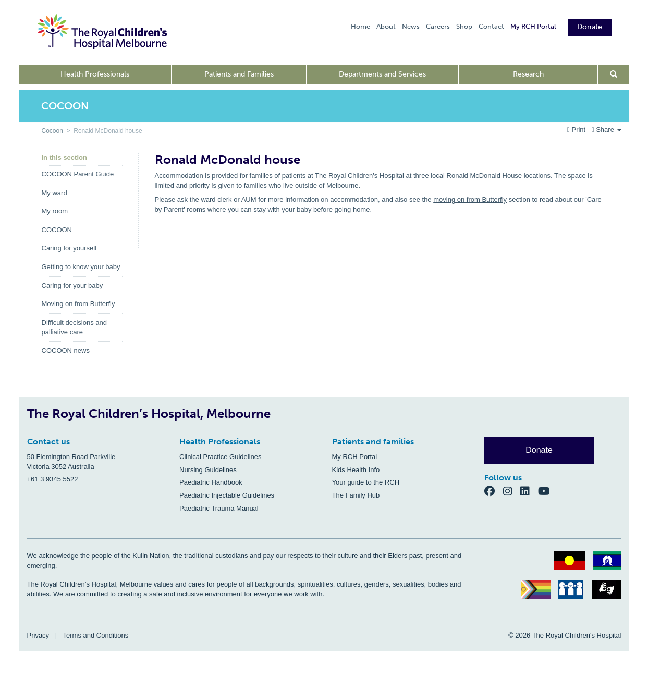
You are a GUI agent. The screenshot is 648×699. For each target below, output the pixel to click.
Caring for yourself (69, 248)
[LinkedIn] (529, 491)
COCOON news (66, 350)
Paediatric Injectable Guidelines (226, 495)
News (411, 26)
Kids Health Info (356, 470)
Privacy (38, 635)
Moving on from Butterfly (78, 304)
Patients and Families (239, 74)
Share (606, 129)
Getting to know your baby (81, 267)
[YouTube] (547, 491)
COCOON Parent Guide (78, 174)
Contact (491, 26)
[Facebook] (493, 491)
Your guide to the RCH (366, 482)
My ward (54, 193)
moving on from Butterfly (470, 200)
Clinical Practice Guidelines (220, 457)
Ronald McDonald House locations (499, 176)
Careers (438, 26)
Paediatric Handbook (210, 482)
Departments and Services (382, 74)
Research (528, 74)
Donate (590, 26)
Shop (464, 26)
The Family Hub (356, 495)
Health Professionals (94, 74)
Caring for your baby (72, 285)
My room (55, 211)
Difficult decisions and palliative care (74, 327)
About (386, 26)
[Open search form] (613, 74)
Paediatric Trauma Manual (219, 508)
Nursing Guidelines (208, 470)
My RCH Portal (533, 26)
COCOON (57, 230)
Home (360, 26)
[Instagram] (512, 491)
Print (577, 129)
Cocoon (52, 130)
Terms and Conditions (96, 635)
